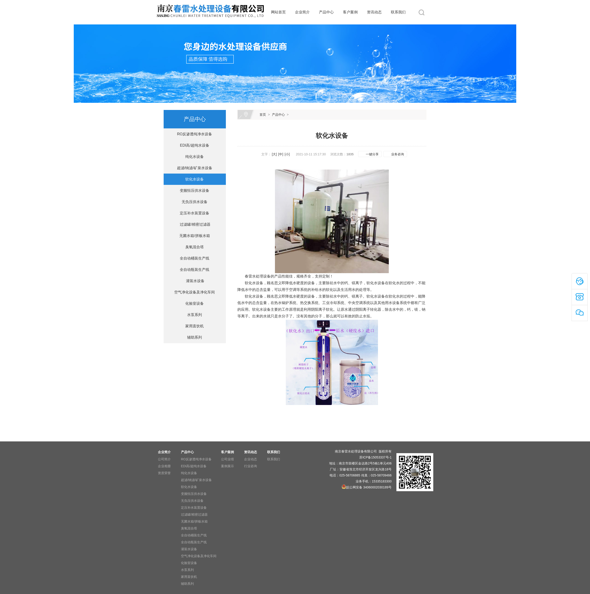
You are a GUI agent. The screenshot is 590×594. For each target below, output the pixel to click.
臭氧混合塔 (192, 247)
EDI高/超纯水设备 (192, 145)
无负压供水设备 (193, 202)
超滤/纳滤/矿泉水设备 (192, 168)
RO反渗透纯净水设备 (192, 134)
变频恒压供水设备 (192, 190)
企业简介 (302, 12)
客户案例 (350, 12)
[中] (280, 154)
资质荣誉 (164, 473)
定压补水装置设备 (192, 213)
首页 (263, 114)
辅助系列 (192, 337)
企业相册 (164, 466)
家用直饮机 (192, 326)
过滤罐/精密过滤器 (192, 224)
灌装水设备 (192, 281)
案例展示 (227, 466)
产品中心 (326, 12)
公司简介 (164, 459)
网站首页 (278, 12)
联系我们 (398, 12)
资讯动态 (374, 12)
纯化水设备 (192, 157)
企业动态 (250, 459)
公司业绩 (227, 459)
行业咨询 (250, 466)
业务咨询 (397, 154)
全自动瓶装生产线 (192, 270)
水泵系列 (192, 315)
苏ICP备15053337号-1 (375, 457)
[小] (287, 154)
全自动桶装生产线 (192, 258)
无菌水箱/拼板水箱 (192, 236)
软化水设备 (192, 179)
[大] (274, 154)
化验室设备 (192, 303)
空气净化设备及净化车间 (192, 292)
